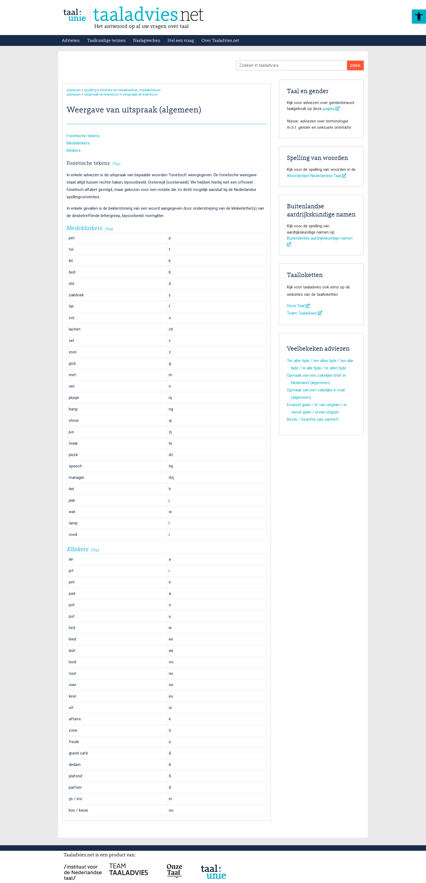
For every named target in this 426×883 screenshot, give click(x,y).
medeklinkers (150, 90)
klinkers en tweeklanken (119, 90)
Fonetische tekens (83, 135)
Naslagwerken (146, 41)
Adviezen (71, 41)
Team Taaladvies (304, 313)
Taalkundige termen (106, 41)
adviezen (74, 90)
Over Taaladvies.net (220, 41)
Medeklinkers (78, 143)
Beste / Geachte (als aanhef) (313, 419)
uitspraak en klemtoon (101, 94)
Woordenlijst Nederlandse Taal (316, 175)
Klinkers (73, 150)
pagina (331, 108)
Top (116, 164)
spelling (90, 90)
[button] (419, 17)
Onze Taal (298, 305)
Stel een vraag (181, 41)
